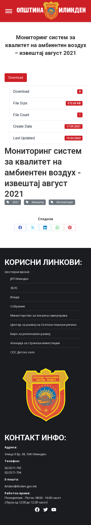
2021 (13, 202)
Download (16, 77)
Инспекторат (62, 202)
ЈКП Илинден (19, 279)
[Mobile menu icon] (9, 11)
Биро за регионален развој (30, 334)
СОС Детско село (22, 352)
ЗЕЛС (14, 288)
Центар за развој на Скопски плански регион (43, 325)
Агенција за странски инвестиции (35, 343)
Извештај (35, 202)
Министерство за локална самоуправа (38, 315)
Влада (14, 297)
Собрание (17, 306)
